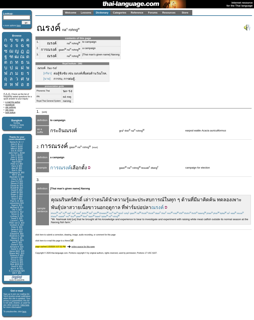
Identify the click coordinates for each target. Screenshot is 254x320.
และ (133, 199)
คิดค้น (209, 199)
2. (38, 48)
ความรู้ (121, 199)
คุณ (55, 199)
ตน (99, 199)
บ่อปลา (144, 207)
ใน (167, 199)
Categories (119, 12)
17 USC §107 (151, 253)
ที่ (123, 207)
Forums (153, 12)
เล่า (87, 199)
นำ (111, 199)
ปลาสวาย (70, 207)
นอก (101, 207)
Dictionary (102, 12)
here (24, 311)
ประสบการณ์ (151, 199)
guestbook (9, 105)
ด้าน (185, 199)
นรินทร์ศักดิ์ (70, 199)
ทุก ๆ (175, 199)
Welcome (70, 12)
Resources (168, 12)
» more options (12, 25)
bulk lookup (10, 112)
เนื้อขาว (88, 207)
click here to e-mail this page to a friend (54, 241)
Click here (24, 305)
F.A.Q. (7, 94)
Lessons (86, 12)
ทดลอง (224, 199)
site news (9, 110)
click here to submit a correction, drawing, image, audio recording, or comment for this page (75, 235)
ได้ (105, 199)
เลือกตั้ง (79, 167)
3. (38, 54)
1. (38, 41)
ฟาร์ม (131, 207)
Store (185, 12)
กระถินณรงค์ (63, 130)
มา (200, 199)
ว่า (93, 199)
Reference (137, 12)
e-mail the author (12, 102)
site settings (10, 107)
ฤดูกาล (113, 207)
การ (45, 145)
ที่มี (193, 199)
